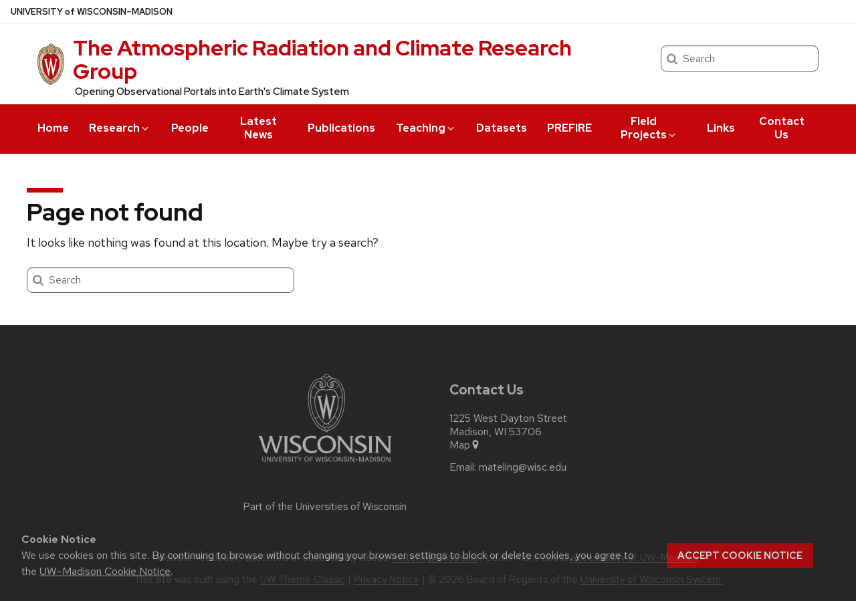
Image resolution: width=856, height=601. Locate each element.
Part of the (325, 506)
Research (119, 128)
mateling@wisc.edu (522, 467)
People (190, 128)
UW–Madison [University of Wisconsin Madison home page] (92, 11)
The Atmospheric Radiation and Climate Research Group (322, 59)
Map (465, 445)
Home (53, 128)
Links (721, 128)
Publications (341, 128)
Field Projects (649, 128)
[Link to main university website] (325, 464)
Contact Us (782, 128)
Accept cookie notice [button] (739, 555)
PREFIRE (569, 128)
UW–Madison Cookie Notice (105, 571)
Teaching (426, 128)
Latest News (258, 128)
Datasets (501, 128)
